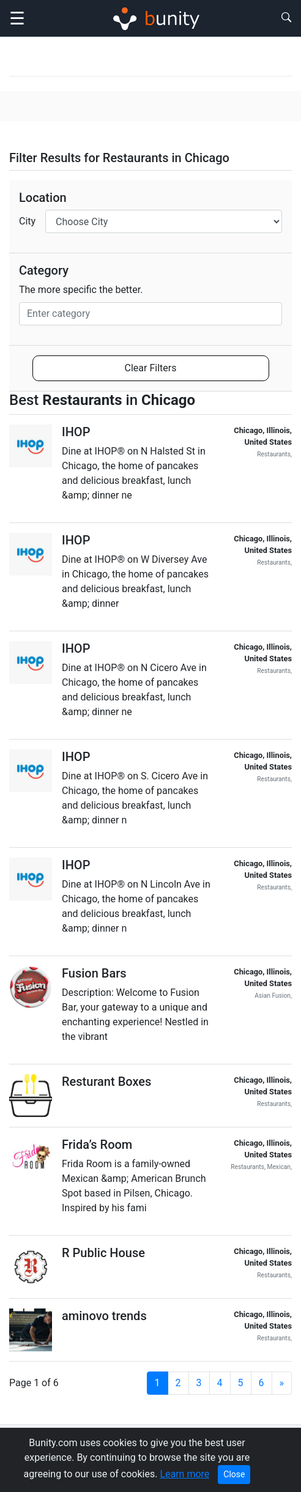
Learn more (184, 1474)
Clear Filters (151, 368)
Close (234, 1474)
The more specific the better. (81, 289)
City (27, 221)
